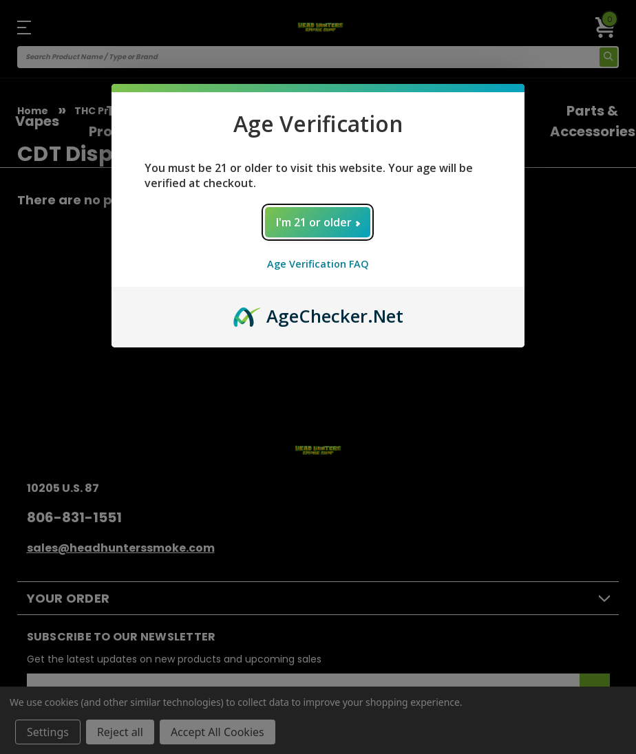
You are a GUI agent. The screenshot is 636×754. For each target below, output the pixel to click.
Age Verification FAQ (318, 263)
